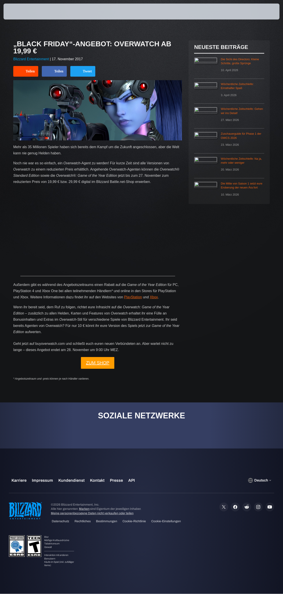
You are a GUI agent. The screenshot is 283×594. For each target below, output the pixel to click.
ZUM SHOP (97, 362)
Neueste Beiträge (221, 47)
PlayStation (133, 297)
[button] (263, 11)
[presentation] (17, 11)
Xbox (154, 297)
